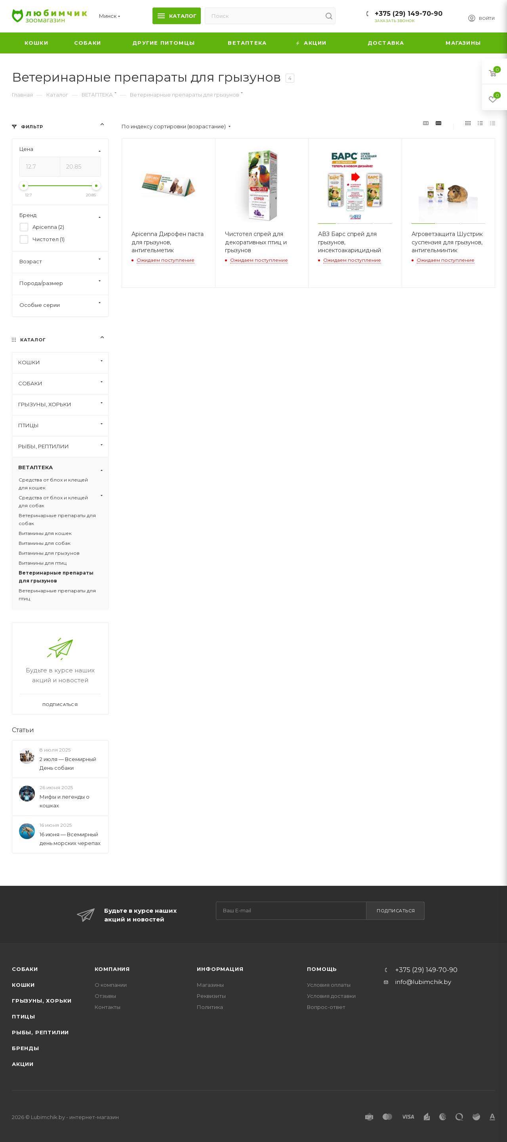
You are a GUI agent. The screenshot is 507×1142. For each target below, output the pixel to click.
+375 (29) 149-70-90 (408, 13)
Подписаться (396, 911)
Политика (210, 1007)
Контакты (107, 1007)
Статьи (23, 730)
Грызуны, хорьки (42, 1000)
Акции (23, 1064)
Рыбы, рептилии (40, 1032)
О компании (111, 985)
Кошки (23, 985)
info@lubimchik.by (423, 982)
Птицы (23, 1016)
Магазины (210, 985)
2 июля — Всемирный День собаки (68, 763)
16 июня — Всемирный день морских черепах (70, 838)
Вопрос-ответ (326, 1007)
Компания (112, 969)
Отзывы (105, 996)
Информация (220, 969)
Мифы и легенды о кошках (65, 801)
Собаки (25, 969)
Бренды (25, 1048)
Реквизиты (211, 996)
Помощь (322, 969)
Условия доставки (331, 996)
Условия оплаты (329, 985)
